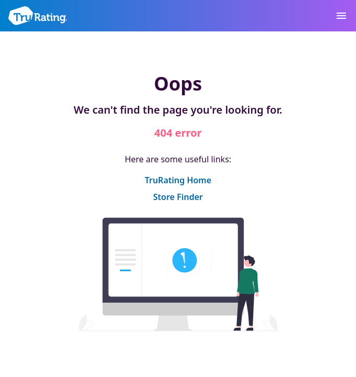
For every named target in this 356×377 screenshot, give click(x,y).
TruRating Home (178, 180)
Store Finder (178, 197)
